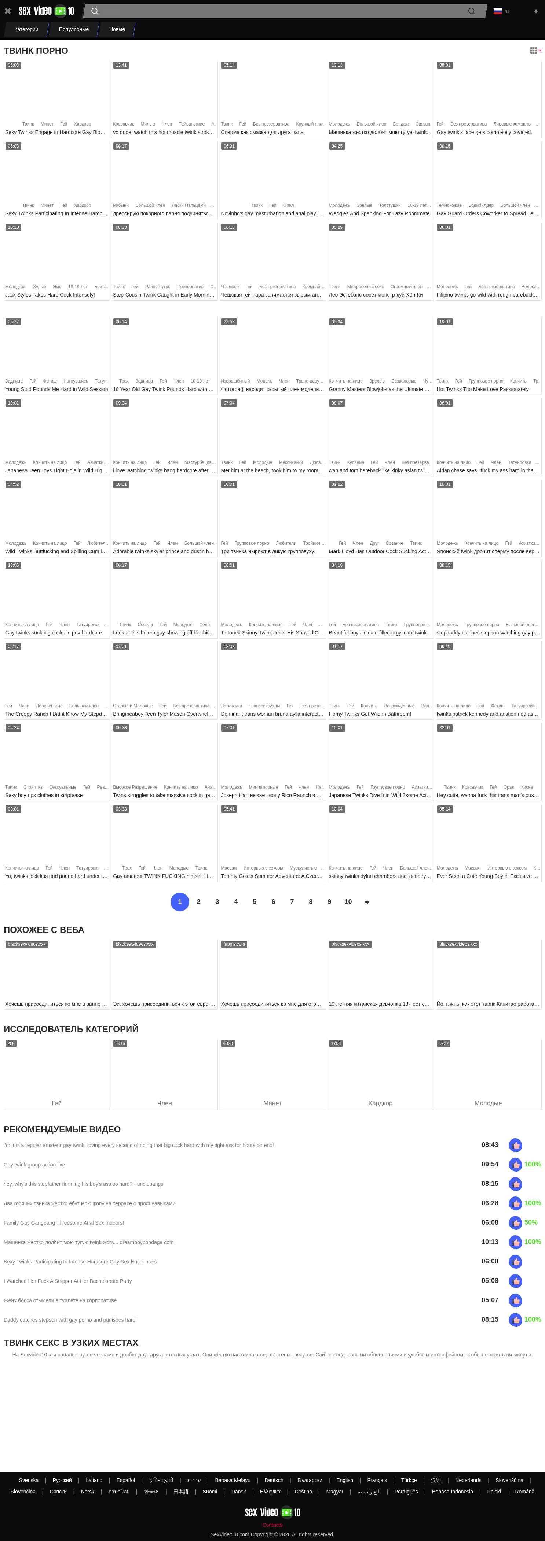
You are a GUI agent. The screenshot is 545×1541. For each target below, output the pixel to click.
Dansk (238, 1492)
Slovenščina (509, 1480)
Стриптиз (33, 789)
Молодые (262, 464)
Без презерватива (271, 126)
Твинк (28, 126)
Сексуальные (62, 789)
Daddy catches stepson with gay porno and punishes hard (70, 1322)
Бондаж (401, 126)
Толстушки (390, 207)
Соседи (145, 626)
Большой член (371, 126)
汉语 (436, 1480)
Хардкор (82, 126)
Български (309, 1480)
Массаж (229, 870)
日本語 (181, 1492)
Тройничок (313, 545)
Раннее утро (158, 288)
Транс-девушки (311, 383)
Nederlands (468, 1480)
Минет (47, 126)
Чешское (230, 288)
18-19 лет (417, 207)
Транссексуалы (264, 707)
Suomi (210, 1492)
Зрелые (365, 207)
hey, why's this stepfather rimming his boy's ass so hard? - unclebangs (83, 1187)
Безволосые (404, 383)
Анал (210, 789)
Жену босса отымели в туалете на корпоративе (60, 1303)
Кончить (518, 383)
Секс (215, 288)
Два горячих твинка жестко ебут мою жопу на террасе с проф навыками (89, 1206)
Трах (124, 383)
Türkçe (409, 1480)
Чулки (429, 383)
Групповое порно (486, 383)
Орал (288, 207)
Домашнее (321, 464)
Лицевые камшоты (513, 126)
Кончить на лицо (346, 383)
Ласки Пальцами (189, 207)
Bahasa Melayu (233, 1480)
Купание (355, 464)
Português (406, 1492)
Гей (63, 126)
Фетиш (50, 383)
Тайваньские (192, 126)
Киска (527, 789)
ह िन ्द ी (161, 1480)
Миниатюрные (263, 789)
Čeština (303, 1492)
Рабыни (121, 207)
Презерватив (190, 288)
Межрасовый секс (365, 288)
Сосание (394, 545)
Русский (62, 1480)
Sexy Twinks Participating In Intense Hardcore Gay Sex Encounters (80, 1264)
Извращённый (235, 383)
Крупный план (310, 126)
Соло (204, 626)
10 (348, 904)
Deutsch (274, 1480)
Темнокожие (449, 207)
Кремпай (311, 288)
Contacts (272, 1525)
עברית (194, 1480)
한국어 (151, 1492)
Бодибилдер (481, 207)
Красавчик (123, 126)
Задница (14, 383)
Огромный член (407, 288)
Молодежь (339, 126)
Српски (58, 1492)
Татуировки (106, 383)
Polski (494, 1492)
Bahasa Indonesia (452, 1492)
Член (167, 126)
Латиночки (231, 707)
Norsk (87, 1492)
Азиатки (95, 464)
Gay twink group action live (34, 1167)
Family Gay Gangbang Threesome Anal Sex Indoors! (64, 1225)
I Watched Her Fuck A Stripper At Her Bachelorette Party (68, 1284)
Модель (264, 383)
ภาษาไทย (118, 1492)
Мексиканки (291, 464)
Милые (148, 126)
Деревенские (49, 707)
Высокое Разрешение (135, 789)
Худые (39, 288)
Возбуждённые (399, 707)
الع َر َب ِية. (369, 1492)
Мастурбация (198, 464)
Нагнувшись (75, 383)
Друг (374, 545)
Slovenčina (23, 1492)
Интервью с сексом (263, 870)
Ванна (427, 707)
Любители (97, 545)
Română (524, 1492)
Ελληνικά (270, 1492)
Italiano (94, 1480)
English (344, 1480)
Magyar (334, 1492)
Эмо (57, 288)
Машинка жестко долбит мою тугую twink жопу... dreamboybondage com (89, 1245)
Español (126, 1480)
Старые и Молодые (133, 707)
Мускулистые (303, 870)
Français (377, 1480)
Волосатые (533, 288)
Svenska (29, 1480)
